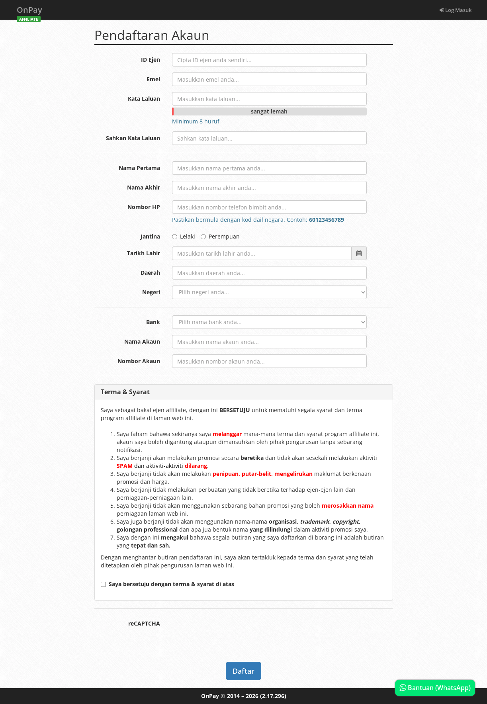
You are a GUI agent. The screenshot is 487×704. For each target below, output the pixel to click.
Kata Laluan (144, 98)
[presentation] (232, 632)
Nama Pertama (139, 168)
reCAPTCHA (144, 623)
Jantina (150, 236)
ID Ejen (150, 59)
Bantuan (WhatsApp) (435, 687)
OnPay (29, 12)
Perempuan (220, 236)
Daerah (150, 272)
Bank (153, 322)
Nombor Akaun (138, 361)
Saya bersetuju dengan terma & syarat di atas (167, 584)
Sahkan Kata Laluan (133, 138)
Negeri (151, 292)
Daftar (243, 671)
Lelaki (183, 236)
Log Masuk (455, 10)
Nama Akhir (143, 187)
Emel (153, 79)
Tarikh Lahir (143, 253)
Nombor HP (143, 207)
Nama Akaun (142, 341)
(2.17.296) (273, 696)
